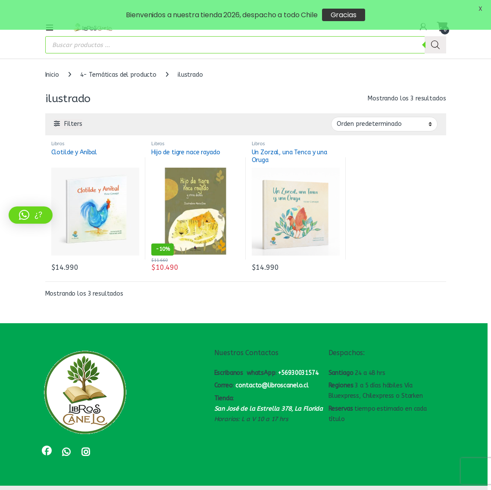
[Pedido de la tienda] (384, 114)
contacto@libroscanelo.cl (272, 375)
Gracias (344, 15)
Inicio (52, 65)
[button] (31, 215)
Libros (58, 134)
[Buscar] (435, 35)
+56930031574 (298, 362)
